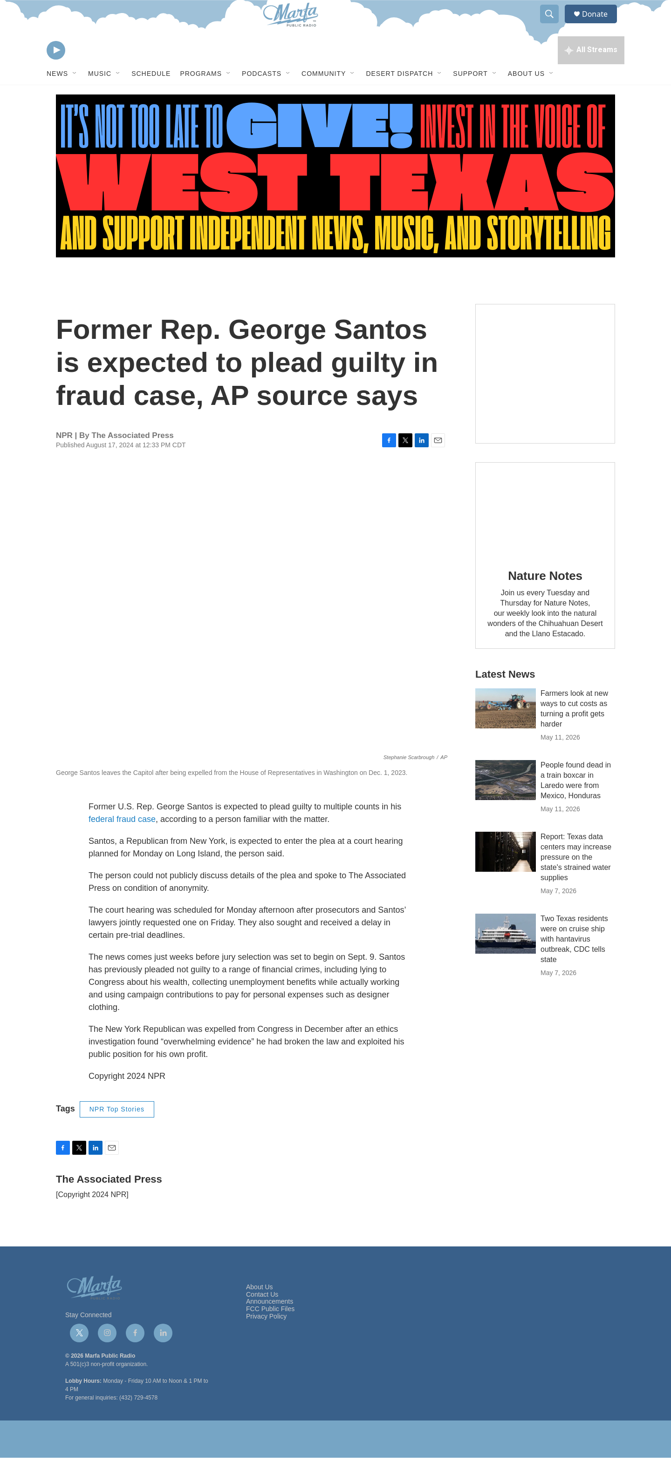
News (57, 97)
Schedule (151, 97)
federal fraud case (122, 842)
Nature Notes (545, 599)
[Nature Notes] (545, 532)
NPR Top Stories (116, 1132)
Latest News (505, 697)
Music (99, 97)
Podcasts (261, 97)
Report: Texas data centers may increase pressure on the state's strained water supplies (576, 880)
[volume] (81, 72)
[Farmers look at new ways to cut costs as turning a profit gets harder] (505, 732)
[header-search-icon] (553, 24)
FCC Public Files (270, 1332)
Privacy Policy (266, 1339)
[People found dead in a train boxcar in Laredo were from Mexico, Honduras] (505, 803)
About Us (526, 97)
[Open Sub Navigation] (75, 97)
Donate (600, 24)
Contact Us (262, 1317)
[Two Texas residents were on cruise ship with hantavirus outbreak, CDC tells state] (505, 957)
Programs (201, 97)
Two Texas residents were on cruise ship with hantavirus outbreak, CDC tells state (574, 962)
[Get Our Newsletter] (545, 397)
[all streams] (591, 72)
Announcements (269, 1324)
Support (470, 97)
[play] (55, 72)
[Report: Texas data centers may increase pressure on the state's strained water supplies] (505, 875)
